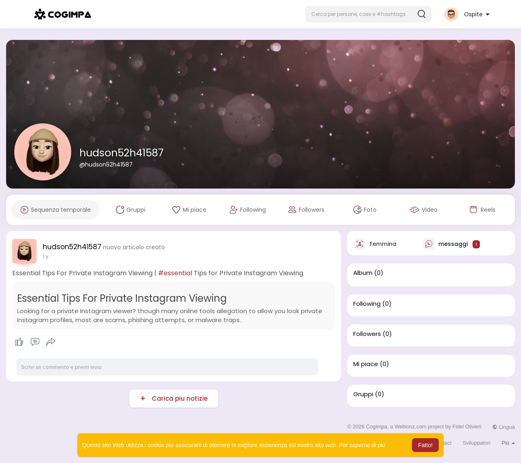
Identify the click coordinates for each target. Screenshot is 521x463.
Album (362, 273)
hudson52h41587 (121, 153)
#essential (175, 273)
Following (367, 304)
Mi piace (365, 364)
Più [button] (508, 443)
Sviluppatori (476, 442)
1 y (45, 256)
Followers (367, 334)
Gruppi (363, 394)
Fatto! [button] (425, 445)
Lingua (503, 427)
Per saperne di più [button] (362, 445)
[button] (368, 14)
